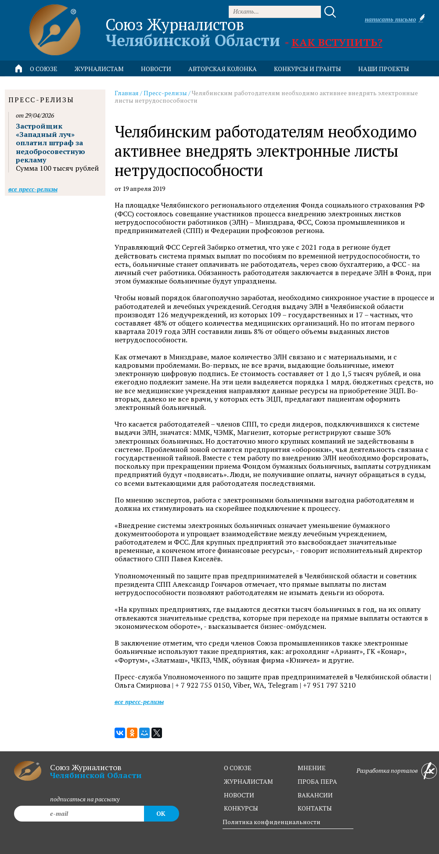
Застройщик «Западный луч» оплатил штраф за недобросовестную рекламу (50, 143)
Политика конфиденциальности (271, 822)
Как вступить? (336, 42)
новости (156, 69)
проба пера (317, 781)
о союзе (238, 768)
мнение (312, 768)
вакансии (315, 795)
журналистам (248, 781)
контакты (315, 808)
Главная (127, 93)
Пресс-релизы (165, 93)
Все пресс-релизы (139, 701)
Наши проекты (383, 69)
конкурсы (241, 808)
